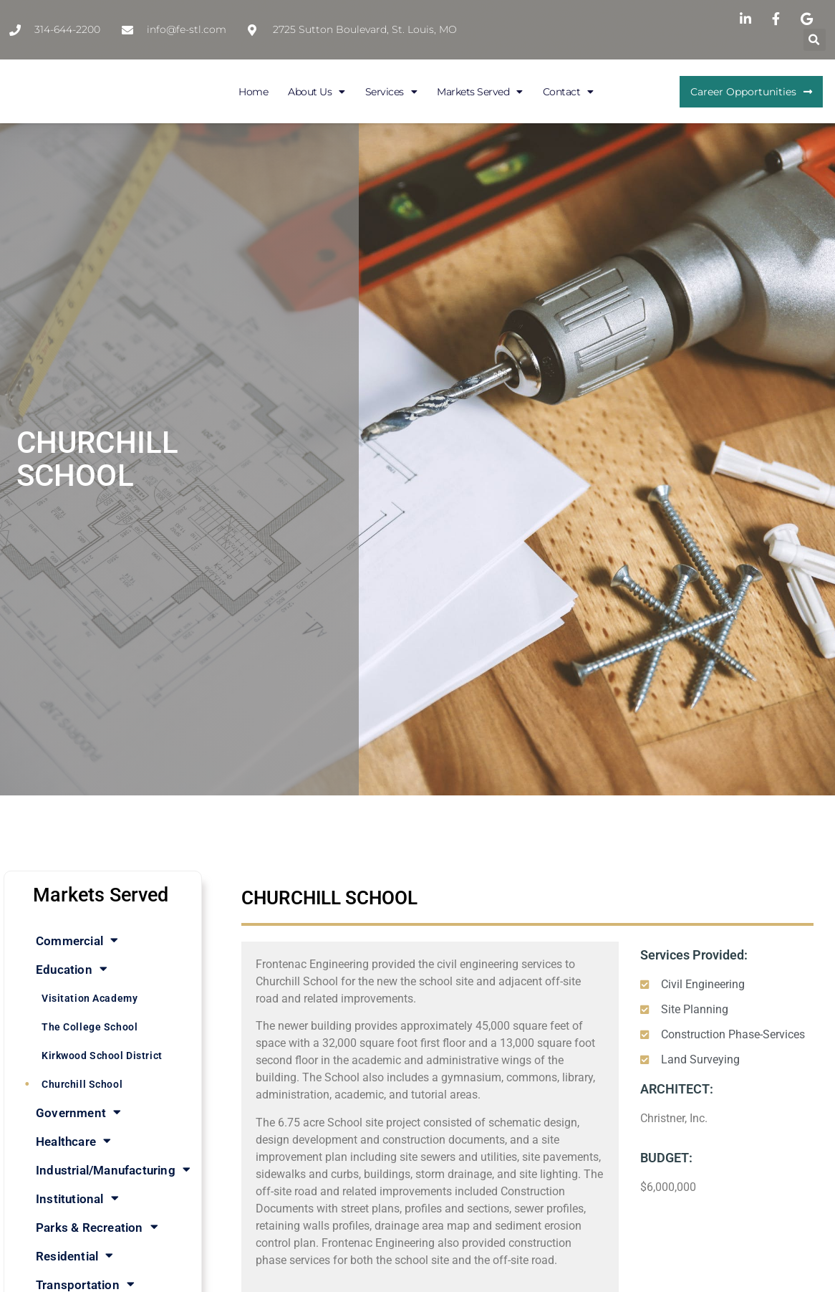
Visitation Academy (89, 998)
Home (253, 91)
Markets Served (480, 92)
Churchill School (82, 1084)
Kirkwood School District (102, 1055)
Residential (74, 1256)
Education (71, 969)
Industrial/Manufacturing (113, 1170)
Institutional (77, 1198)
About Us (316, 92)
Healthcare (73, 1141)
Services (391, 92)
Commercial (77, 940)
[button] (814, 40)
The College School (89, 1027)
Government (78, 1112)
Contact (568, 92)
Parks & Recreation (97, 1227)
